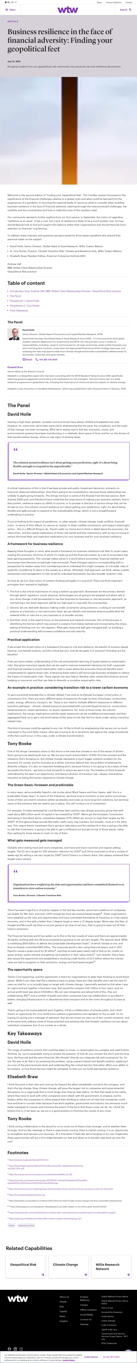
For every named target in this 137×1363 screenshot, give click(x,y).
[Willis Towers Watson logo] (17, 1319)
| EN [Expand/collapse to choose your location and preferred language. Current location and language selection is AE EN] (11, 2)
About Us (64, 1318)
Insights (64, 1342)
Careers (128, 2)
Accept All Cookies (111, 1357)
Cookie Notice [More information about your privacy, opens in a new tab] (69, 1360)
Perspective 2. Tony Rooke (24, 305)
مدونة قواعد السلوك (109, 1350)
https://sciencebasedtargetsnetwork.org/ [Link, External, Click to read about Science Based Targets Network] (27, 1195)
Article (11, 1225)
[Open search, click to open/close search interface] (126, 9)
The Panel (15, 295)
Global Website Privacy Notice (114, 1317)
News (99, 2)
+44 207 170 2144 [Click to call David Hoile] (48, 359)
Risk (62, 1327)
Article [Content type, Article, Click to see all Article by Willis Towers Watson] (12, 21)
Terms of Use (107, 1329)
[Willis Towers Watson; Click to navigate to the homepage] (67, 9)
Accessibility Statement (111, 1333)
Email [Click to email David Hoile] (29, 359)
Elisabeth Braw (15, 367)
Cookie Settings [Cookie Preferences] (108, 1342)
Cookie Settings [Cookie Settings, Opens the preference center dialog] (91, 1357)
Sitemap (84, 1345)
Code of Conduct (108, 1346)
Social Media (86, 1335)
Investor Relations (113, 2)
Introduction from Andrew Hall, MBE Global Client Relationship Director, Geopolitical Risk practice (65, 291)
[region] (68, 1357)
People (63, 1322)
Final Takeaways (19, 310)
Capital (63, 1332)
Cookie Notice (107, 1337)
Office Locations (88, 1331)
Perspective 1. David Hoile (24, 300)
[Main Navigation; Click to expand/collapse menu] (10, 9)
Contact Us (86, 1340)
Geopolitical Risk (26, 1225)
